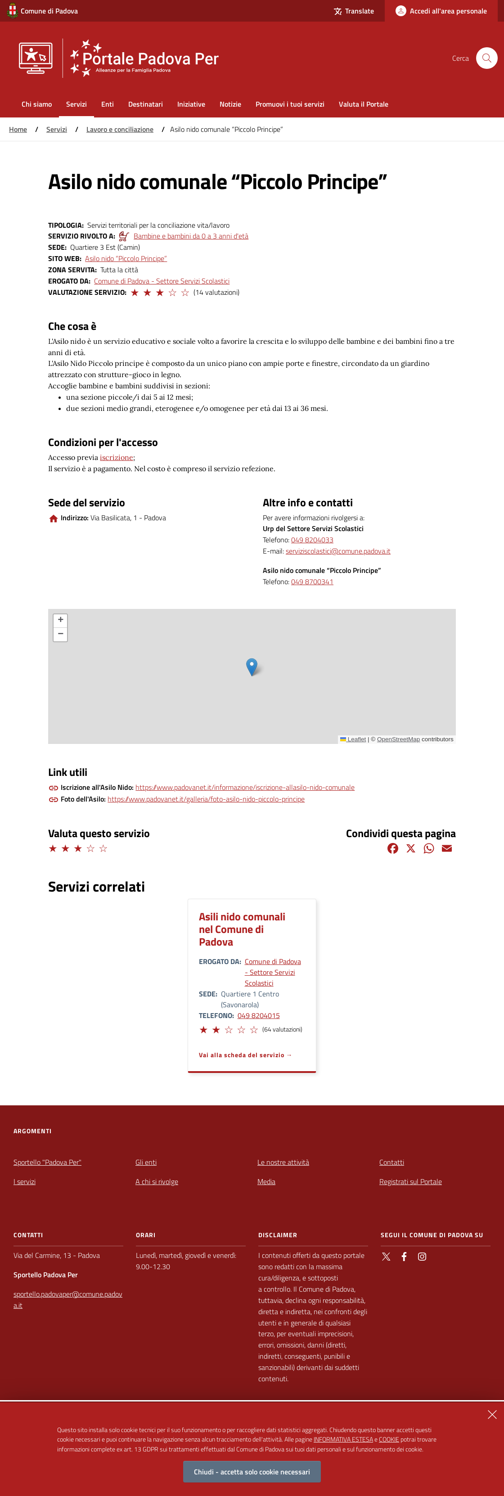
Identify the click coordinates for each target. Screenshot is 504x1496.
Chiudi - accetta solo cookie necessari (252, 1471)
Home (18, 129)
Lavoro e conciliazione (119, 129)
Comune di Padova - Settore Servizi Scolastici (162, 280)
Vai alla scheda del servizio (241, 1054)
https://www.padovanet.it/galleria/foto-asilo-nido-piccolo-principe (206, 798)
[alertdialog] (252, 1449)
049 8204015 (259, 1015)
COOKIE (389, 1439)
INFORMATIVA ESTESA (343, 1439)
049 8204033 (312, 539)
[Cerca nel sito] (487, 58)
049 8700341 (312, 581)
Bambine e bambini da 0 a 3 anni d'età (191, 235)
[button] (134, 291)
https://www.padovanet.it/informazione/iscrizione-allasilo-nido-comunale (245, 787)
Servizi (56, 129)
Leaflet (353, 739)
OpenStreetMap (398, 739)
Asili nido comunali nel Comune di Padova (242, 929)
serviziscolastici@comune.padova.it (338, 550)
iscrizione (116, 457)
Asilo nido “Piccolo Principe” (126, 258)
